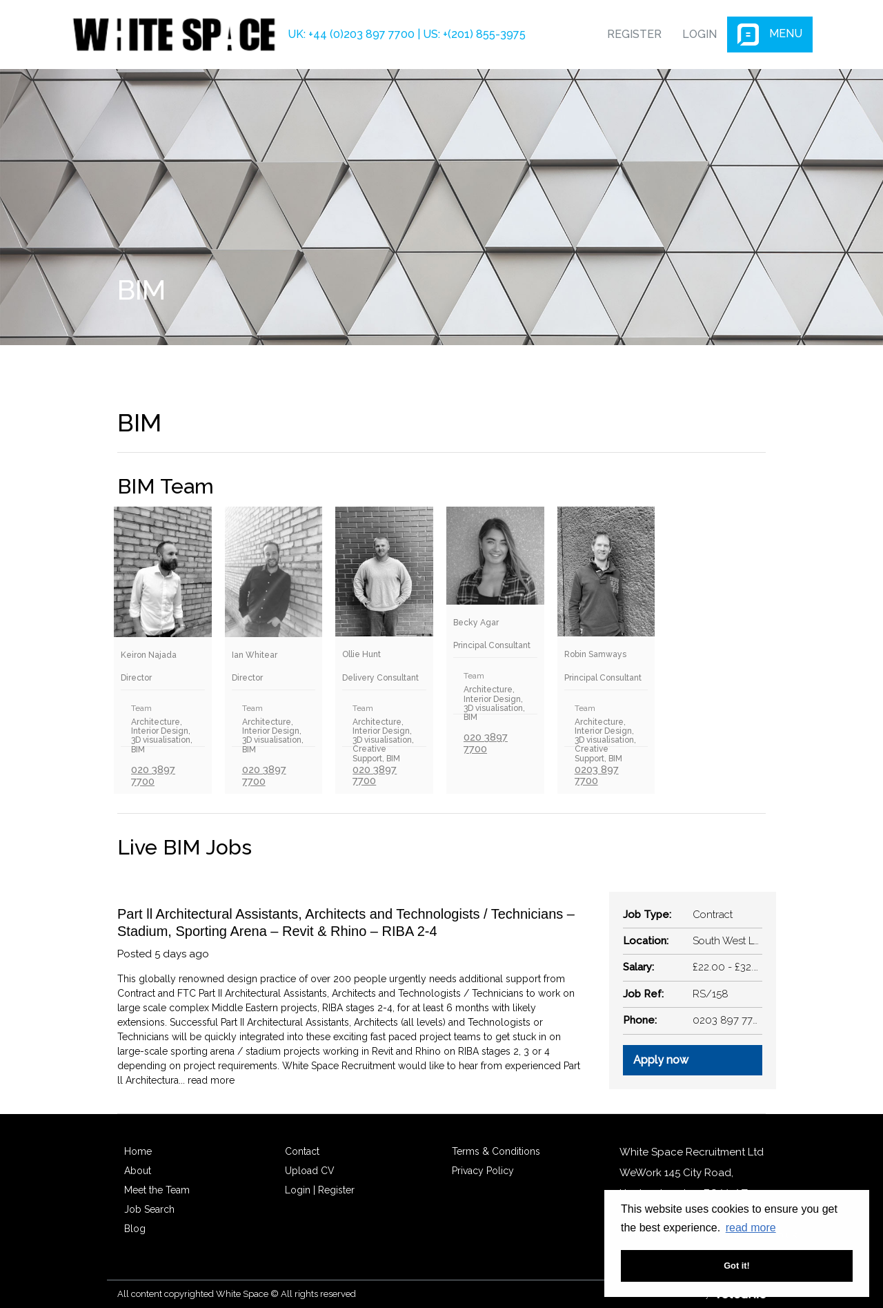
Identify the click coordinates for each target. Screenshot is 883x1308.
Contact (302, 1151)
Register (634, 34)
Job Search (149, 1209)
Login (699, 34)
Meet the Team (157, 1189)
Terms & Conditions (496, 1151)
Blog (135, 1228)
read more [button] (751, 1227)
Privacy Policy (483, 1170)
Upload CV (310, 1170)
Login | (300, 1189)
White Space (173, 34)
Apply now (660, 1059)
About (137, 1170)
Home (138, 1151)
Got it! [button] (737, 1265)
